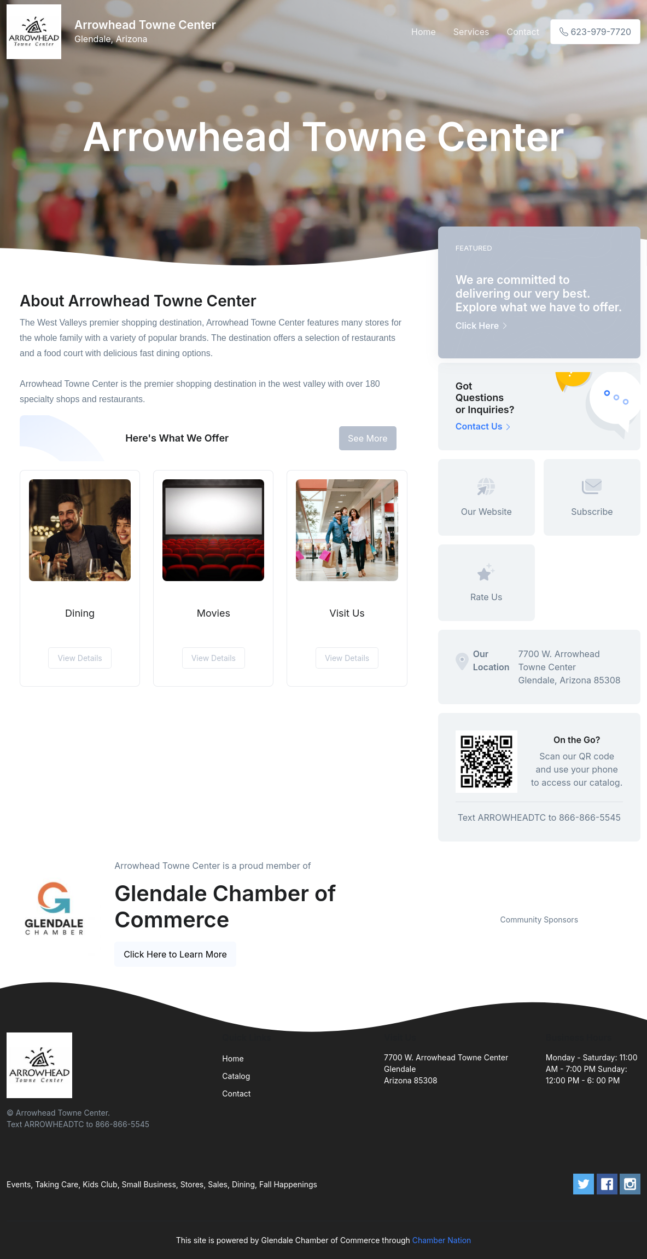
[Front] (36, 31)
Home (423, 31)
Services (471, 31)
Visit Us (347, 613)
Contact (522, 31)
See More (368, 438)
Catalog (236, 1076)
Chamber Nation (441, 1240)
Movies (213, 613)
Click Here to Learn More (175, 954)
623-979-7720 (595, 31)
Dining (80, 613)
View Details (79, 658)
